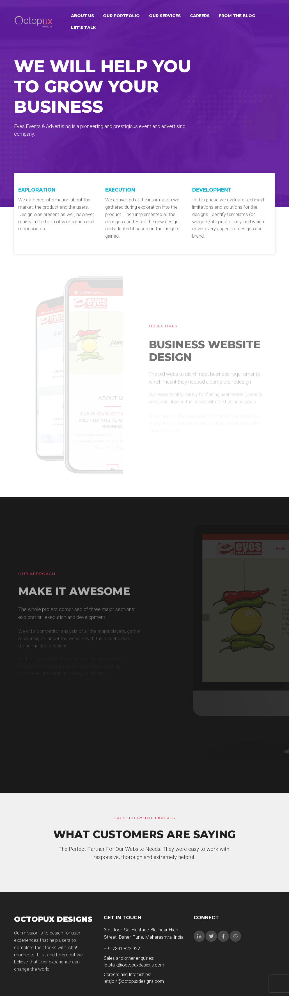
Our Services (165, 15)
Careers (200, 15)
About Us (82, 15)
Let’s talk (83, 27)
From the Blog (237, 15)
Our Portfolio (121, 15)
